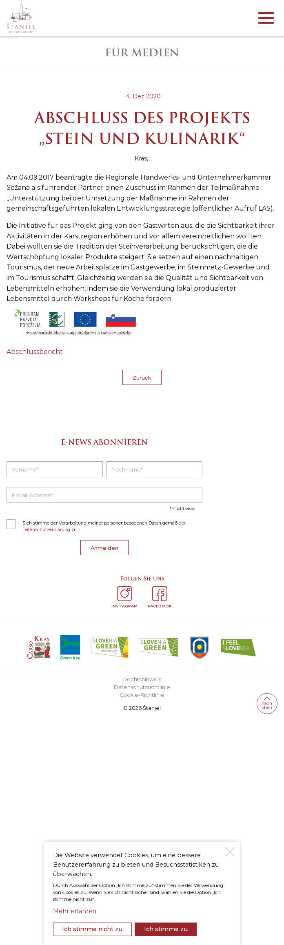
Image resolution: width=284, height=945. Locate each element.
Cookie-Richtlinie (142, 695)
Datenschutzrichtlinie (142, 687)
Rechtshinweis (142, 679)
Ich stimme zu (166, 929)
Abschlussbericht (35, 352)
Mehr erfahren (74, 911)
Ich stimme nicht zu (92, 929)
